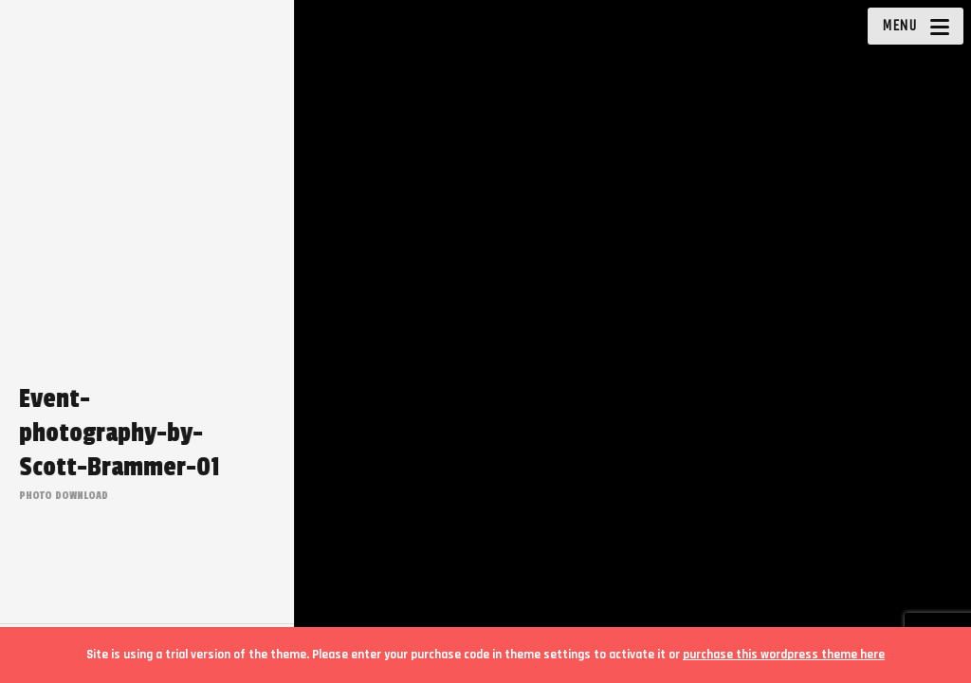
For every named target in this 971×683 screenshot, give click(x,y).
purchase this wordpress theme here (784, 654)
